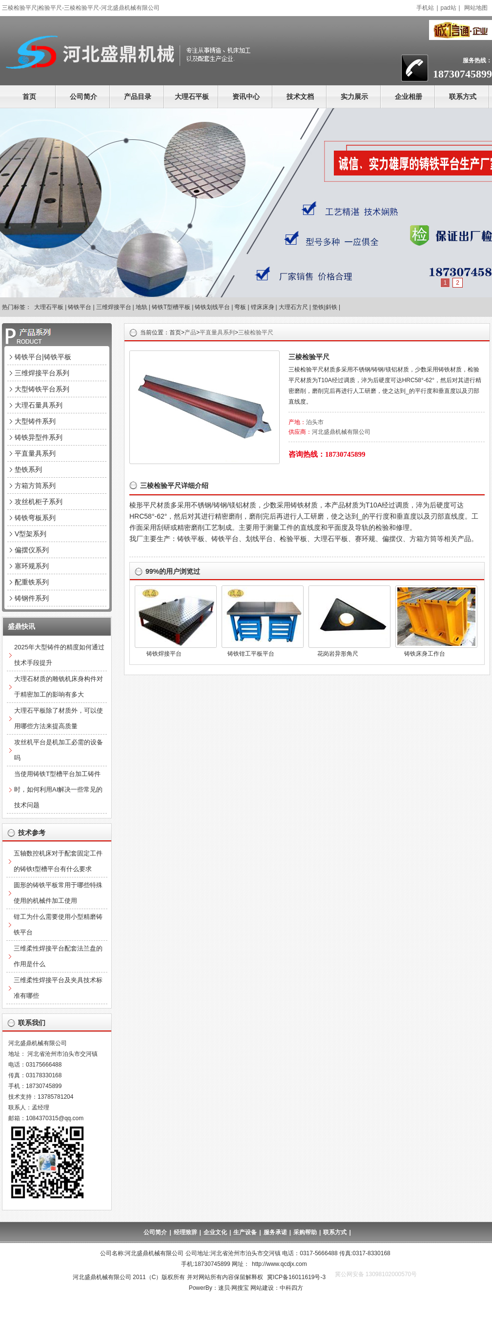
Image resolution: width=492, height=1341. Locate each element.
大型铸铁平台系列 (42, 389)
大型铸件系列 (35, 421)
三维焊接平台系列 (42, 373)
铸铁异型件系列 (38, 437)
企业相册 (408, 96)
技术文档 (300, 96)
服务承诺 (275, 1232)
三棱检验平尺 (255, 332)
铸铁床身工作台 (424, 653)
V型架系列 (30, 534)
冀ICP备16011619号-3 (296, 1277)
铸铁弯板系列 (35, 518)
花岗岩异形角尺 (337, 653)
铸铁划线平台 (212, 307)
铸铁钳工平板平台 (250, 653)
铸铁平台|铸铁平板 (43, 357)
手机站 (425, 7)
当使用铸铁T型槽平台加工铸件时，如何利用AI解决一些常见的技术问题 (58, 789)
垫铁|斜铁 (324, 307)
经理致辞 (185, 1232)
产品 (190, 332)
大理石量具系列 (38, 405)
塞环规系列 (32, 566)
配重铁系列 (32, 582)
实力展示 (354, 96)
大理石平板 (192, 96)
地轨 (141, 307)
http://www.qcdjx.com (279, 1264)
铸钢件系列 (32, 598)
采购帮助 (305, 1232)
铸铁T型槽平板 (171, 307)
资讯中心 (246, 96)
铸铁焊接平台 (164, 653)
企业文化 (215, 1232)
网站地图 (476, 7)
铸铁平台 (79, 307)
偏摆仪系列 (32, 550)
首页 (29, 96)
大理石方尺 (293, 307)
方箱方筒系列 (35, 485)
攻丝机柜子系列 (38, 501)
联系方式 (462, 96)
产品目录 (137, 96)
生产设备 (245, 1232)
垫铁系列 (28, 469)
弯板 (240, 307)
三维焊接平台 (113, 307)
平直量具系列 (217, 332)
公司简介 (83, 96)
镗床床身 (262, 307)
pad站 (448, 7)
